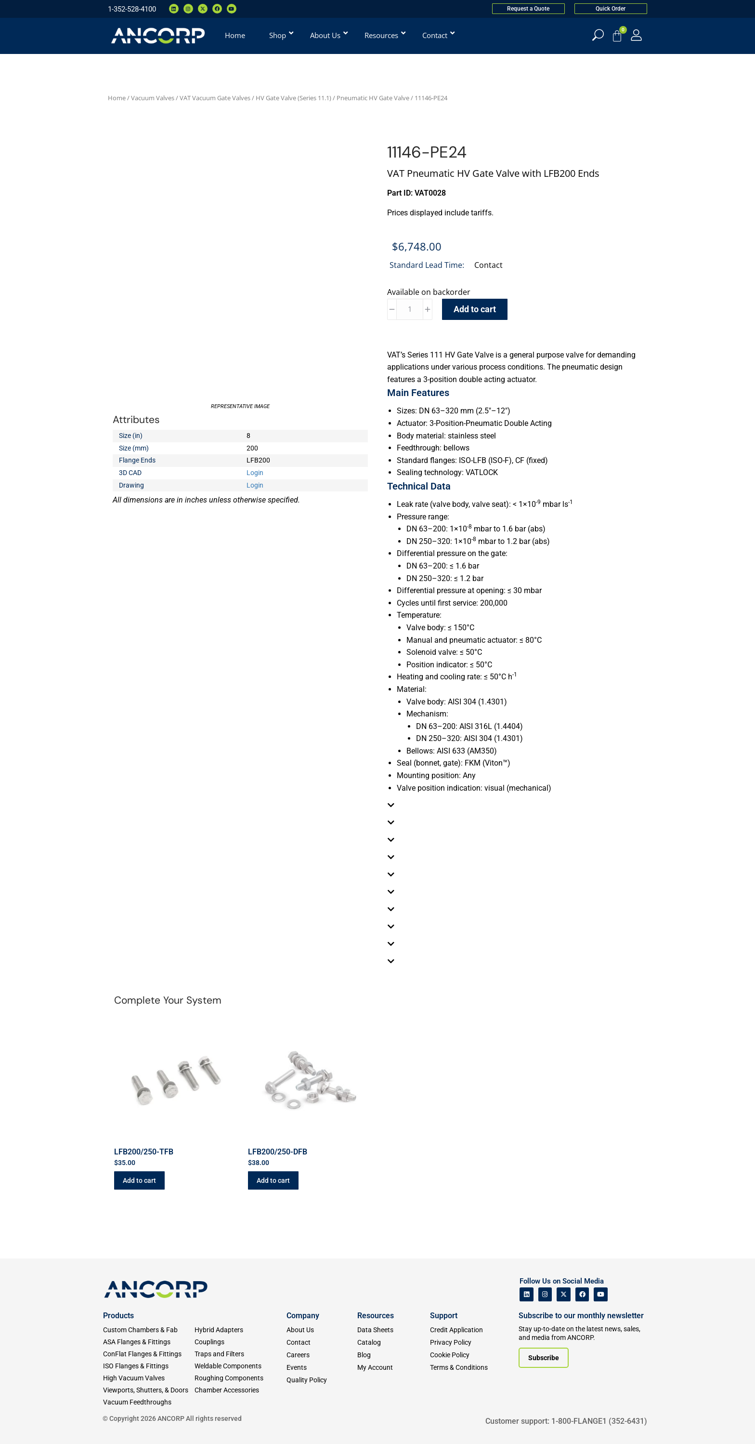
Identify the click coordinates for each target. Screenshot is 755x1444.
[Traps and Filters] (240, 1354)
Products (118, 1315)
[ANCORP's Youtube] (601, 1294)
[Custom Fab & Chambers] (149, 1330)
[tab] (514, 805)
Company (302, 1315)
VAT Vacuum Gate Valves (215, 97)
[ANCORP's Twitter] (564, 1294)
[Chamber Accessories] (240, 1390)
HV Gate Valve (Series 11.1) (293, 97)
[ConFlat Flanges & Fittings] (149, 1354)
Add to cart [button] (139, 1180)
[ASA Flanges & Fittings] (149, 1342)
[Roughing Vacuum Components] (240, 1378)
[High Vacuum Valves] (149, 1378)
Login (255, 473)
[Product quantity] (410, 309)
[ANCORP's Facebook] (582, 1294)
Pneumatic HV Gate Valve (373, 97)
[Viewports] (149, 1390)
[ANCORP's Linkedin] (527, 1294)
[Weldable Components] (240, 1366)
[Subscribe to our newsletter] (544, 1358)
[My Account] (636, 35)
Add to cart (475, 309)
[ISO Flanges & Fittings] (149, 1366)
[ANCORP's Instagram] (545, 1294)
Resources (375, 1315)
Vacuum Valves (152, 97)
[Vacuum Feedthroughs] (149, 1402)
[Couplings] (240, 1342)
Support (443, 1315)
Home (117, 97)
